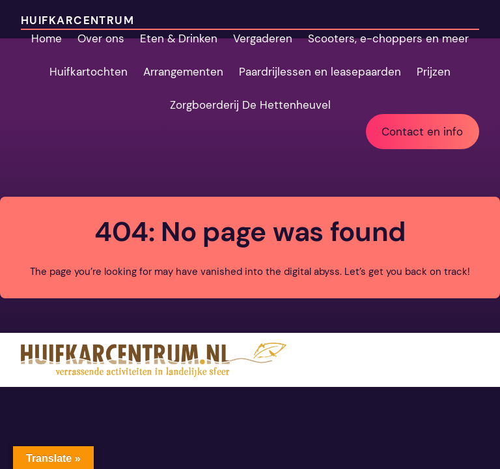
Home (46, 38)
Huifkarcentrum (77, 20)
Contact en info (422, 131)
